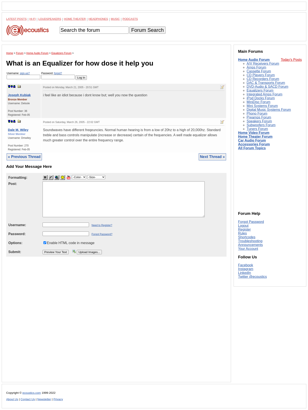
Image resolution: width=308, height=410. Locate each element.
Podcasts (130, 18)
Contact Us (28, 399)
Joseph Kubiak (19, 95)
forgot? (58, 73)
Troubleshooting (250, 241)
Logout (243, 225)
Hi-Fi (33, 18)
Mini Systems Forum (262, 106)
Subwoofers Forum (261, 125)
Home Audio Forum (254, 60)
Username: (23, 75)
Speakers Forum (259, 121)
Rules (242, 233)
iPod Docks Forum (261, 98)
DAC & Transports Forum (266, 83)
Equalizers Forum (260, 90)
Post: (12, 184)
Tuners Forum (257, 129)
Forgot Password (251, 222)
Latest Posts (16, 18)
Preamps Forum (259, 117)
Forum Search (147, 30)
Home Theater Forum (255, 136)
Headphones (98, 18)
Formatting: (17, 177)
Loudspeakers (49, 18)
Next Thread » (212, 157)
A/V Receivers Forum (263, 63)
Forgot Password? (102, 234)
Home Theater (75, 18)
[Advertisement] (116, 323)
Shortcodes (246, 237)
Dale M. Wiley (18, 130)
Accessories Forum (254, 144)
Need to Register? (102, 225)
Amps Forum (256, 67)
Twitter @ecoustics (252, 276)
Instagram (245, 269)
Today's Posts (291, 60)
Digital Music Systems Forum (269, 109)
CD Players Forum (261, 75)
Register (244, 229)
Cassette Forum (259, 71)
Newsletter (44, 399)
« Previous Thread (24, 157)
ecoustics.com (31, 392)
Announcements (250, 245)
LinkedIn (244, 273)
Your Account (248, 248)
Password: (58, 75)
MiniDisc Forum (258, 102)
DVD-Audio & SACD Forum (267, 86)
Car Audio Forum (252, 140)
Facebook (245, 265)
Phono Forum (257, 113)
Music (115, 18)
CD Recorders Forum (263, 79)
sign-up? (25, 73)
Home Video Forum (253, 133)
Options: (15, 243)
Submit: (14, 252)
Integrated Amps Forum (264, 94)
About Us (12, 399)
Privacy (58, 399)
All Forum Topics (252, 148)
